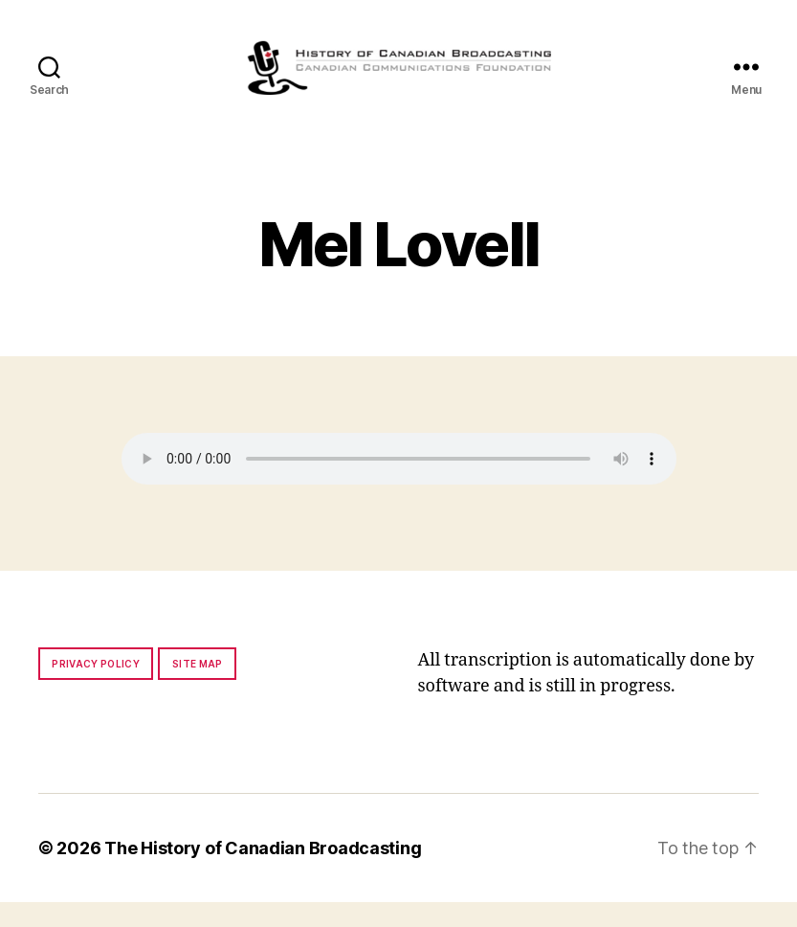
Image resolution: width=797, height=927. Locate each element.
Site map (197, 688)
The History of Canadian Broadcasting (262, 873)
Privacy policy (96, 688)
